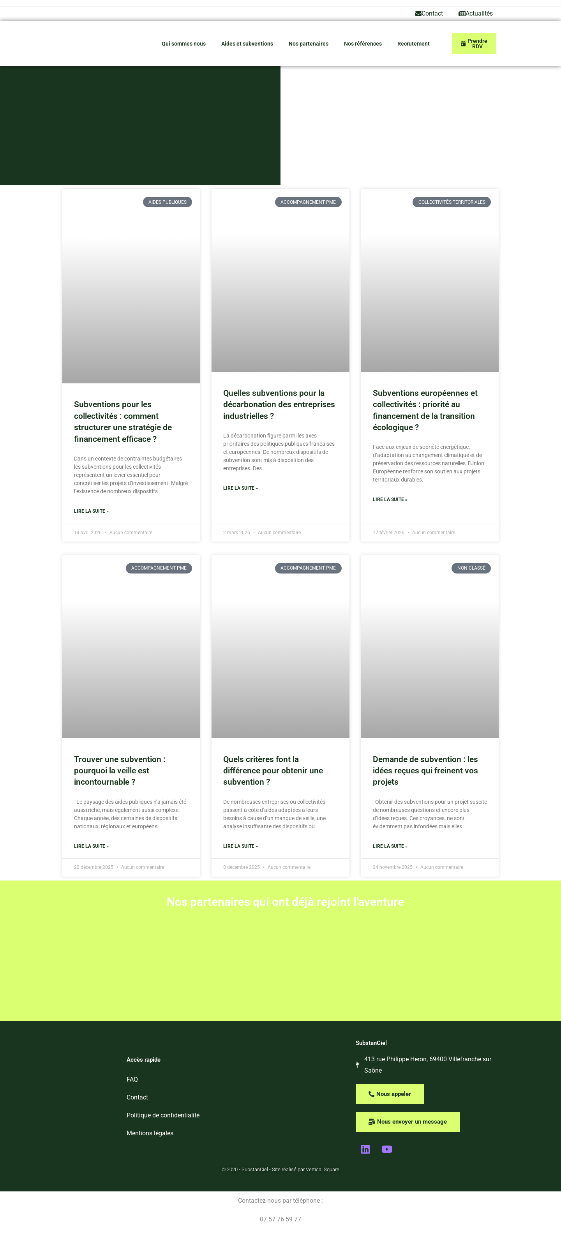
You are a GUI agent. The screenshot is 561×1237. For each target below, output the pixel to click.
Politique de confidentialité (163, 1115)
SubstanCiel (371, 1042)
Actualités (476, 13)
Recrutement (413, 44)
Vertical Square (322, 1169)
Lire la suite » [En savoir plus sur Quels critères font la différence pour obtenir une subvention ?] (240, 846)
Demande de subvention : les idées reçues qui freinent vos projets (425, 771)
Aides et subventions (247, 44)
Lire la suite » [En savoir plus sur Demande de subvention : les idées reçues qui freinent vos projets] (390, 846)
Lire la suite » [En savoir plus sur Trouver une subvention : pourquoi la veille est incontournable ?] (91, 846)
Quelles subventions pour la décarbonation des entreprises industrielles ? (279, 404)
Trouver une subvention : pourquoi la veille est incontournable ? (120, 771)
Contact (429, 13)
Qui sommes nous (184, 44)
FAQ (132, 1079)
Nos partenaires (308, 44)
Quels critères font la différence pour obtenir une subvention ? (273, 771)
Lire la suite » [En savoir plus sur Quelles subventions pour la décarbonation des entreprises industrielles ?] (240, 488)
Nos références (363, 44)
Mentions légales (150, 1133)
